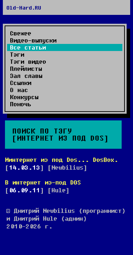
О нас (19, 90)
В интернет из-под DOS (43, 182)
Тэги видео (28, 61)
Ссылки (20, 82)
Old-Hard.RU (23, 7)
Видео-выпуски (33, 40)
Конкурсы (24, 97)
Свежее (20, 33)
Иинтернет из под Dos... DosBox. (61, 159)
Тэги (17, 54)
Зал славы (26, 75)
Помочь (20, 104)
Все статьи (28, 47)
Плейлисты (26, 68)
